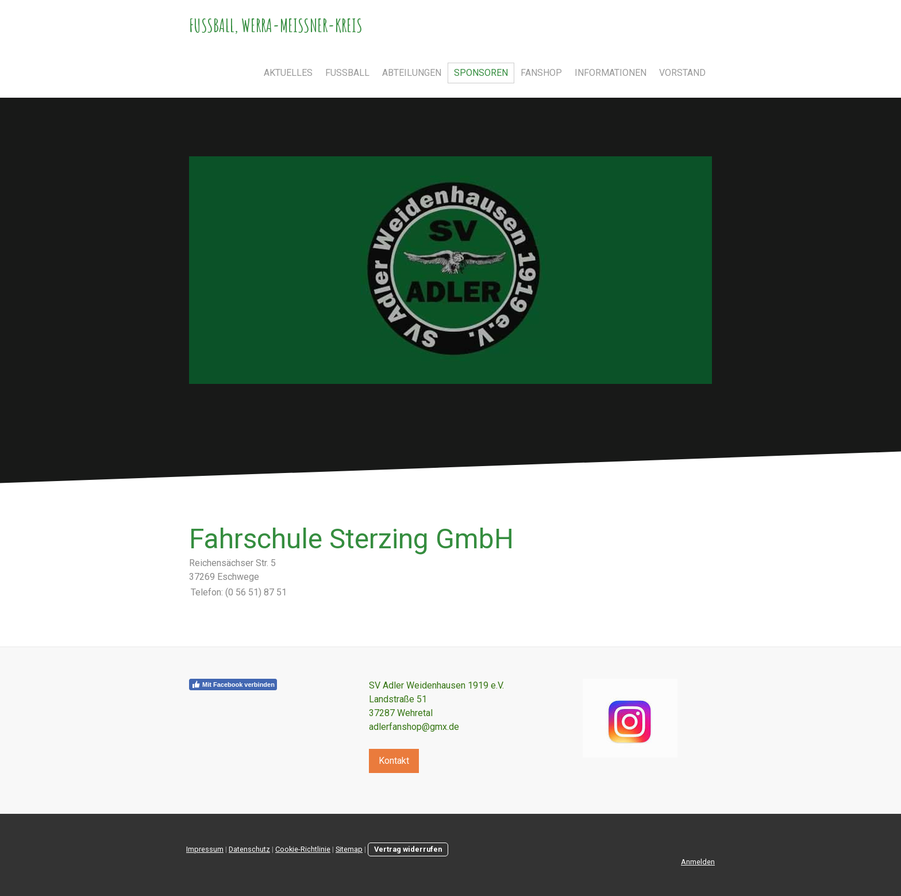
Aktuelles (288, 72)
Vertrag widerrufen (408, 849)
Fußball (347, 72)
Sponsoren (481, 72)
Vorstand (682, 72)
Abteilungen (411, 72)
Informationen (610, 72)
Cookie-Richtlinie (302, 849)
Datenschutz (249, 849)
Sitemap (349, 849)
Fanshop (541, 72)
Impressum (205, 849)
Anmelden (698, 861)
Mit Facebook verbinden (233, 684)
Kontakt (394, 760)
